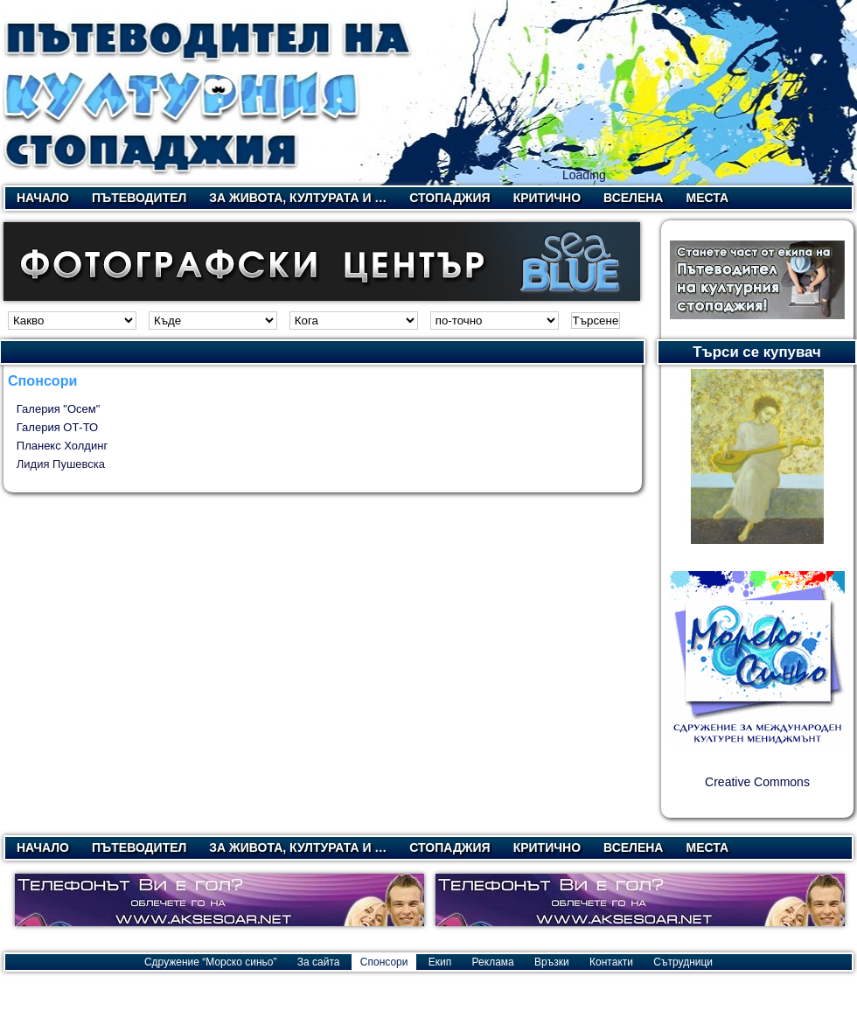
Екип (439, 962)
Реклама (493, 962)
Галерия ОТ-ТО (57, 427)
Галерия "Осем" (59, 408)
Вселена (633, 198)
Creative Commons (757, 782)
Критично (547, 198)
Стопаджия (449, 198)
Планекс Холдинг (62, 445)
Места (707, 198)
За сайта (318, 962)
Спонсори (384, 962)
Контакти (611, 962)
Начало (43, 198)
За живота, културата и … (298, 198)
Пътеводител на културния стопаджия (209, 93)
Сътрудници (683, 962)
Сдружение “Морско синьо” (210, 962)
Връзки (551, 962)
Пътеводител (139, 198)
